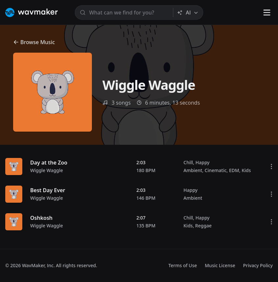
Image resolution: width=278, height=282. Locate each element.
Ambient (192, 170)
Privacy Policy (258, 265)
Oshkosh (41, 217)
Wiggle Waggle (46, 170)
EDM (234, 170)
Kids (246, 170)
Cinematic (216, 170)
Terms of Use (182, 265)
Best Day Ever (47, 190)
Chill (188, 162)
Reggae (203, 225)
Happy (202, 162)
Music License (220, 265)
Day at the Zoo (48, 162)
